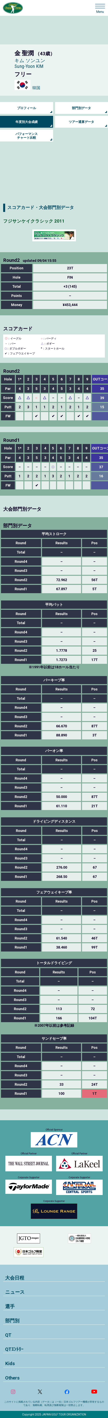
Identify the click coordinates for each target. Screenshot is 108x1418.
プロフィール (26, 108)
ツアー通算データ (81, 122)
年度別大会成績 (26, 122)
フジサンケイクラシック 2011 (34, 221)
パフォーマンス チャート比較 (26, 136)
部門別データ (81, 108)
